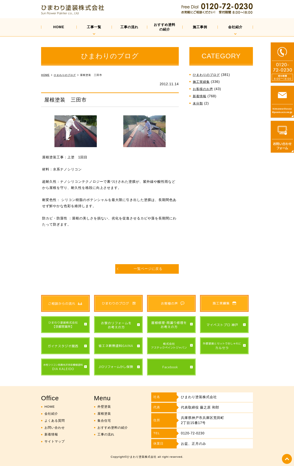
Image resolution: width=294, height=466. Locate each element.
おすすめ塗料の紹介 (164, 27)
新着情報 (200, 96)
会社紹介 (235, 27)
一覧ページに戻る (148, 269)
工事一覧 (94, 27)
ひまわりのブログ (207, 75)
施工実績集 (202, 82)
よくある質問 (55, 420)
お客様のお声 (203, 89)
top (286, 458)
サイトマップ (55, 441)
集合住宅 (104, 420)
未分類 (198, 103)
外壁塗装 (104, 407)
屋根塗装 (104, 413)
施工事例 (200, 27)
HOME (58, 27)
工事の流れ (129, 27)
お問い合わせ (55, 427)
